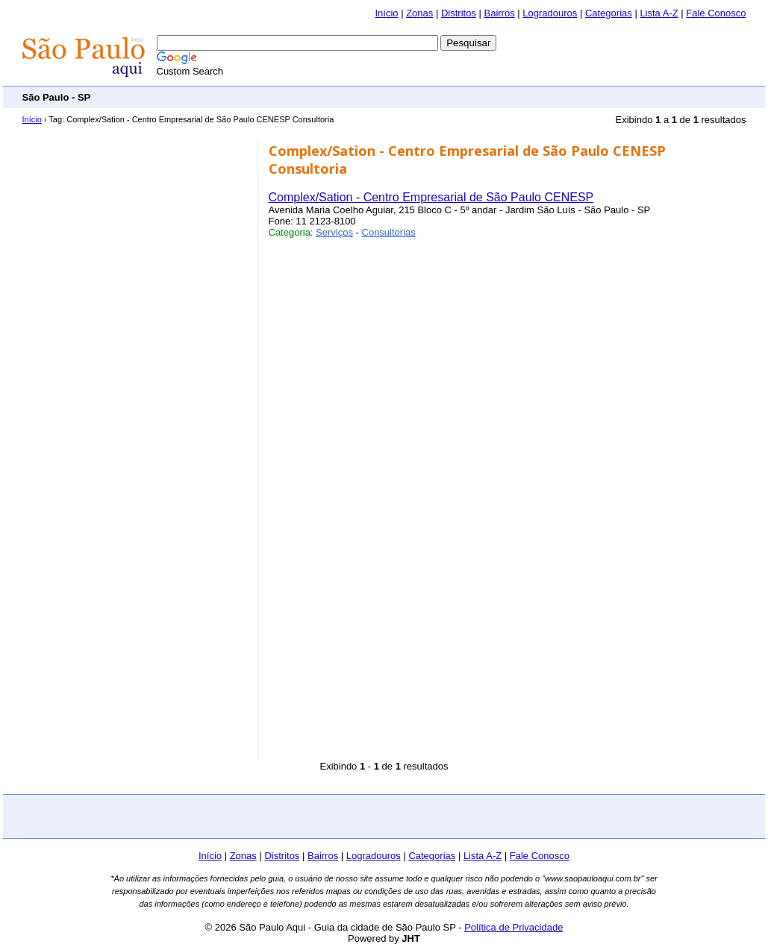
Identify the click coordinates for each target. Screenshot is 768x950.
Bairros (499, 13)
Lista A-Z (659, 13)
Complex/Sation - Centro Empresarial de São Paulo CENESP (431, 197)
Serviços (334, 232)
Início (386, 13)
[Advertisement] (474, 96)
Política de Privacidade (513, 927)
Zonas (419, 13)
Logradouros (549, 13)
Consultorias (389, 232)
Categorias (608, 13)
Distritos (458, 13)
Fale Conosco (716, 13)
